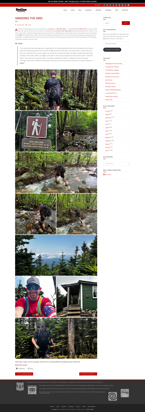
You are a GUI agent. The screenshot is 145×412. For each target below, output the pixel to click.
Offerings (108, 141)
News (106, 134)
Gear (106, 124)
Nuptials (107, 137)
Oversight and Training (111, 67)
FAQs (84, 406)
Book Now (125, 10)
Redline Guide (60, 31)
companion (50, 29)
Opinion (107, 144)
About (73, 10)
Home (65, 10)
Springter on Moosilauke (112, 73)
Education (98, 10)
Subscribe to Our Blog (112, 50)
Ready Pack (75, 1)
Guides (107, 128)
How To (107, 131)
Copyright (54, 409)
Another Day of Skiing (111, 96)
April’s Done (108, 80)
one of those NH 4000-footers (78, 29)
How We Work (91, 406)
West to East (108, 100)
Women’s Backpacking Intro (113, 90)
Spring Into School (110, 86)
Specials (107, 147)
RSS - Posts (107, 175)
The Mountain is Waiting (112, 70)
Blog (80, 10)
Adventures (88, 10)
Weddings (108, 10)
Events (107, 114)
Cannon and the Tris (111, 93)
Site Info (64, 406)
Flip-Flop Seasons (110, 83)
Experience (108, 118)
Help (116, 10)
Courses (107, 111)
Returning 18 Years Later (112, 77)
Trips (29, 25)
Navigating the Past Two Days (113, 63)
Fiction (107, 121)
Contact (52, 406)
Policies (78, 406)
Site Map (71, 406)
